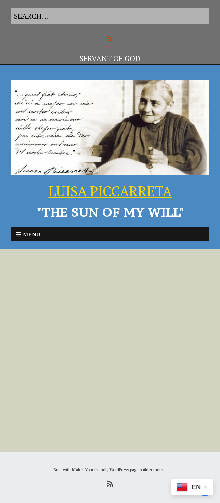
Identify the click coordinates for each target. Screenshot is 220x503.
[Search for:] (110, 16)
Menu (31, 234)
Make (77, 469)
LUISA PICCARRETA (110, 191)
